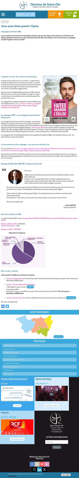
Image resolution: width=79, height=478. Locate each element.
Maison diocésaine (9, 349)
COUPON (30, 287)
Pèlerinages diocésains (10, 356)
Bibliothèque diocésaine (11, 353)
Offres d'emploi (8, 370)
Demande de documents (11, 367)
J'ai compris (66, 475)
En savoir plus (12, 476)
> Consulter (17, 406)
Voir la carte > (59, 337)
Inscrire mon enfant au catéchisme (14, 360)
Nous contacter (8, 374)
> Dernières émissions (51, 406)
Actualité (4, 22)
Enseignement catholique (11, 363)
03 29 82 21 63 (57, 431)
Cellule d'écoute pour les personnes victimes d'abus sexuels (21, 345)
